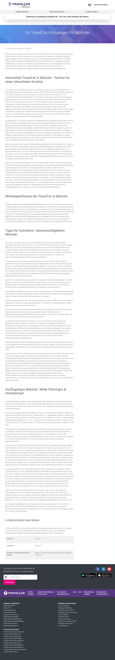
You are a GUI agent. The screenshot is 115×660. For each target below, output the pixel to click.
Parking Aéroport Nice (9, 610)
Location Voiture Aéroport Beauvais (13, 647)
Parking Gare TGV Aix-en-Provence (67, 612)
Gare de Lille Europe (63, 605)
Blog (80, 592)
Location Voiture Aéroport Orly (11, 634)
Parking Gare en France (67, 603)
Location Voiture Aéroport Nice (12, 643)
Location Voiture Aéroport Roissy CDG (14, 632)
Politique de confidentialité (63, 593)
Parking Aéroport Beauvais (10, 625)
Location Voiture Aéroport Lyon (12, 636)
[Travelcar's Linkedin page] (103, 569)
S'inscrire (9, 582)
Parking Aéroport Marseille (10, 616)
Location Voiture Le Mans (10, 652)
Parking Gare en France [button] (57, 12)
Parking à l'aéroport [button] (22, 12)
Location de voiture (11, 629)
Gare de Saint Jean (63, 616)
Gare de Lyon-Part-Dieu (64, 619)
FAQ (74, 592)
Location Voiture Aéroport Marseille (13, 645)
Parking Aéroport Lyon (9, 612)
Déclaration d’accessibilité (102, 593)
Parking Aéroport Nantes (10, 623)
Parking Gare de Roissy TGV (66, 610)
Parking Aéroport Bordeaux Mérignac (13, 621)
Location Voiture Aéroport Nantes (12, 638)
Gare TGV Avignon (63, 614)
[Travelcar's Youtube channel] (109, 569)
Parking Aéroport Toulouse (10, 614)
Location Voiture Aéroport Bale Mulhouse (14, 649)
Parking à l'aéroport (11, 603)
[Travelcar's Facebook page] (97, 569)
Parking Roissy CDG (8, 605)
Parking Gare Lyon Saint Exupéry (67, 621)
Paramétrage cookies (89, 593)
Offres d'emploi (31, 593)
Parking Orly (6, 608)
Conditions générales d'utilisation (45, 593)
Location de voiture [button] (92, 12)
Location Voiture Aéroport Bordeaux (13, 640)
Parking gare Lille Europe (65, 608)
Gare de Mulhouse (63, 625)
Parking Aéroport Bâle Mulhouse (12, 619)
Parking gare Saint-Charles (65, 623)
